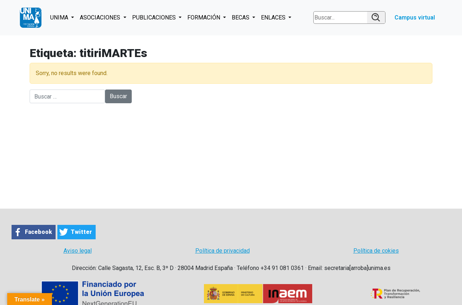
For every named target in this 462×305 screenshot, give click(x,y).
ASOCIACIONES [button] (101, 17)
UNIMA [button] (60, 17)
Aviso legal (78, 250)
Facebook (38, 231)
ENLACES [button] (274, 17)
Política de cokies (376, 250)
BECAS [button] (241, 17)
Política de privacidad (222, 250)
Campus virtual (415, 17)
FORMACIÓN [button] (204, 17)
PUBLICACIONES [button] (154, 17)
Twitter (81, 231)
